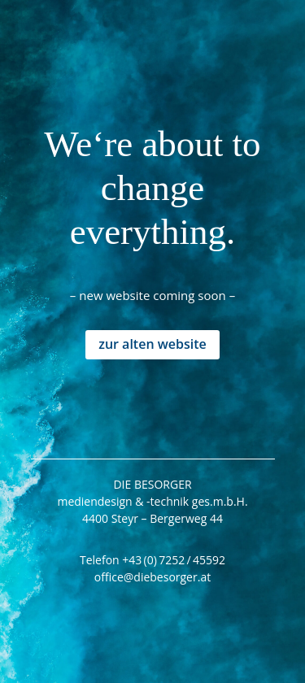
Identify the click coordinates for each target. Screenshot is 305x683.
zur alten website (152, 344)
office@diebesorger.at (152, 577)
